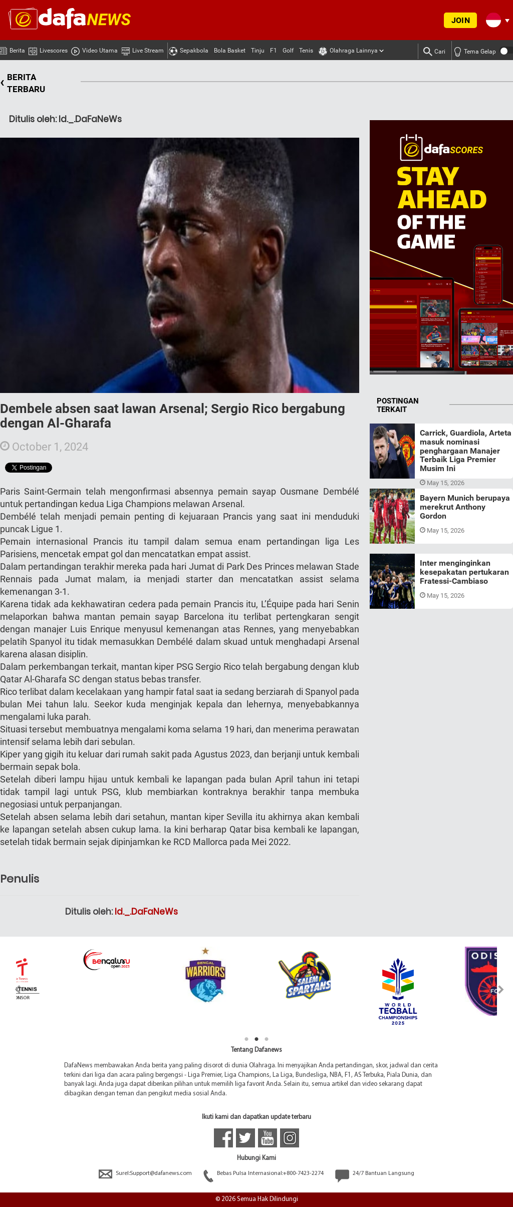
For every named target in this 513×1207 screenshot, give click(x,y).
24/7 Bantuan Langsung (374, 1173)
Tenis (306, 50)
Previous (12, 989)
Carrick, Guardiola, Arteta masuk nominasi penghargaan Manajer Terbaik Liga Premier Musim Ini (465, 450)
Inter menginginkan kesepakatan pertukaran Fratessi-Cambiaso (464, 571)
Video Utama (94, 49)
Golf (288, 50)
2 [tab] (256, 1039)
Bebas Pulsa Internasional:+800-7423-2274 (264, 1173)
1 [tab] (246, 1039)
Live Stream (142, 49)
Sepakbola (188, 49)
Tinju (258, 50)
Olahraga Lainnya (348, 49)
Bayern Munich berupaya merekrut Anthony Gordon (465, 506)
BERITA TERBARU (22, 83)
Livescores (48, 49)
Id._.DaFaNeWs (146, 912)
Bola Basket (229, 50)
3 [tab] (267, 1039)
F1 (273, 50)
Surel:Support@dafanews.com (146, 1173)
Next (501, 989)
